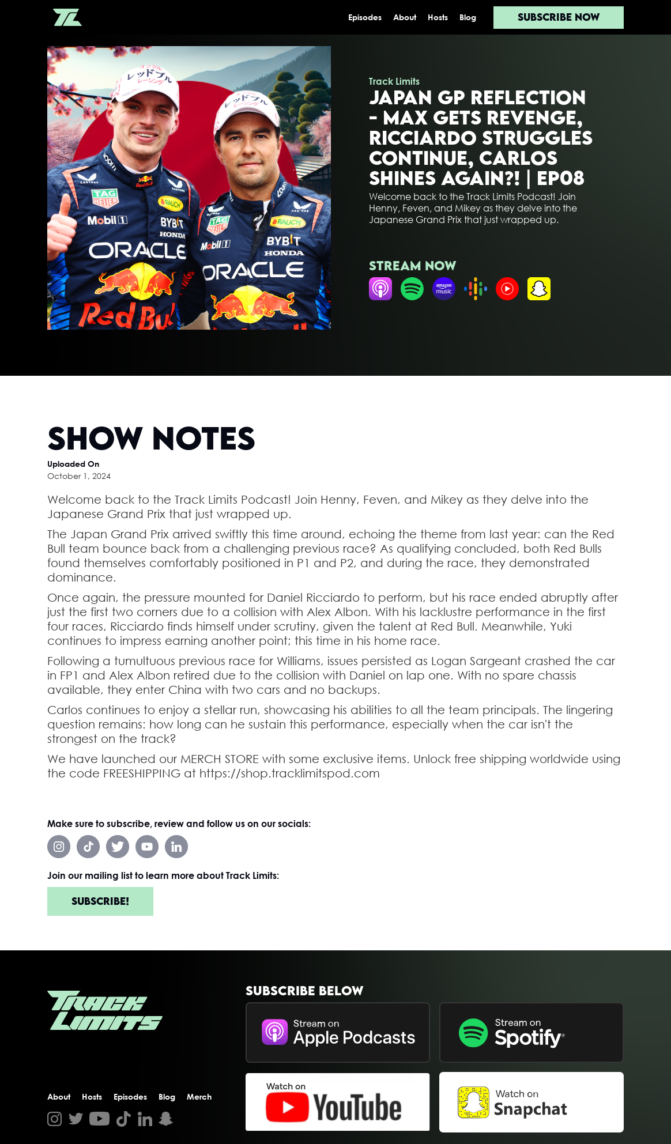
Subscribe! (100, 901)
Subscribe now (559, 17)
